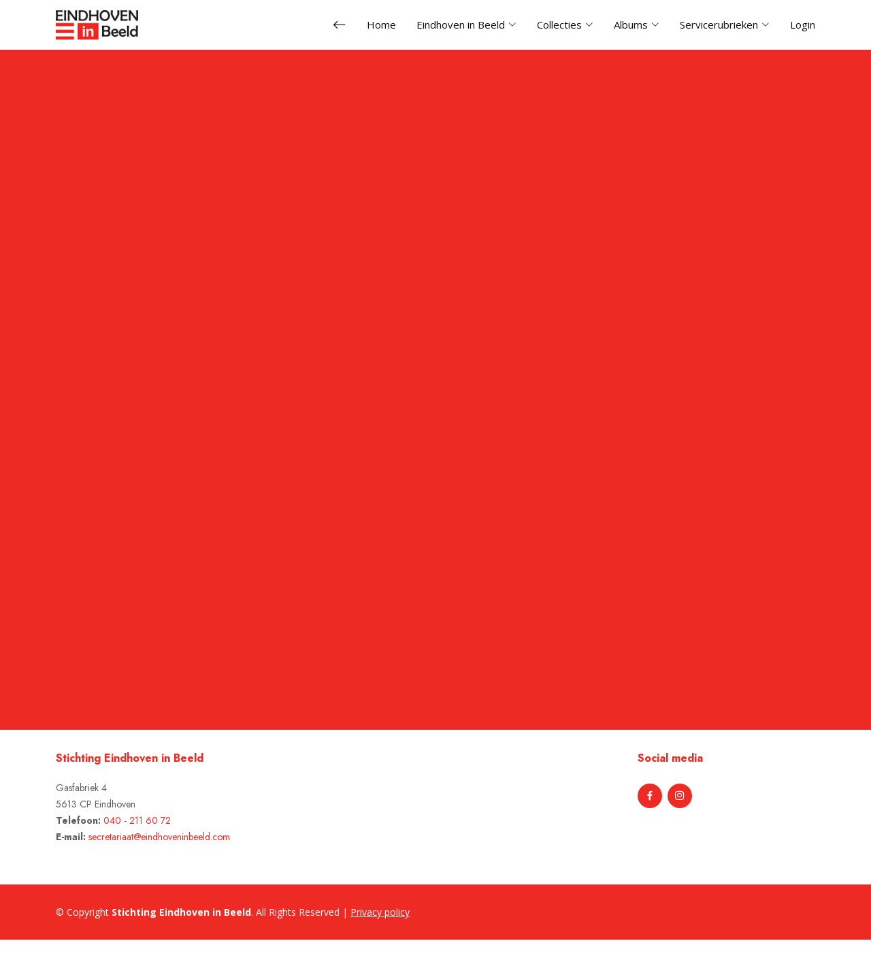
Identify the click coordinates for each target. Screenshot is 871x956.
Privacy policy (380, 912)
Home (381, 24)
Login (802, 24)
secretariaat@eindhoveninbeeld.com (159, 837)
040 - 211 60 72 (137, 820)
